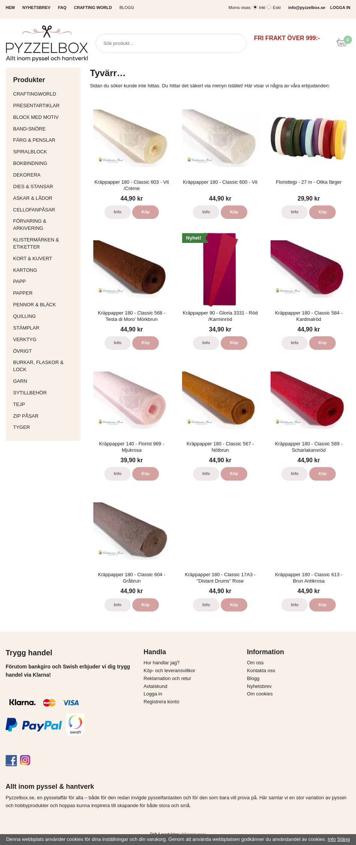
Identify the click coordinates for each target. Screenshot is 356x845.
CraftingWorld (45, 94)
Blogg (127, 7)
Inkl (262, 7)
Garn (45, 381)
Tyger (45, 427)
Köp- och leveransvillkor (169, 670)
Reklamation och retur (167, 678)
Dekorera (45, 175)
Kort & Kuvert (45, 258)
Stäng (343, 839)
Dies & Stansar (45, 186)
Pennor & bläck (45, 304)
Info (117, 212)
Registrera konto (161, 701)
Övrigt (22, 351)
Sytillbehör (45, 393)
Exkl (277, 7)
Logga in (153, 694)
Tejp (45, 404)
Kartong (45, 270)
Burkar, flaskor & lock (45, 366)
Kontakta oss (261, 670)
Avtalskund (155, 686)
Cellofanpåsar (34, 210)
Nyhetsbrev (259, 686)
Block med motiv (35, 117)
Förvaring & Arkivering (45, 224)
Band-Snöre (45, 129)
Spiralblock (30, 151)
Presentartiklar (45, 105)
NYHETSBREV (36, 7)
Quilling (45, 316)
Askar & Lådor (32, 198)
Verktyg (45, 339)
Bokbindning (45, 163)
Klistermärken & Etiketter (45, 243)
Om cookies (260, 694)
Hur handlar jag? (161, 662)
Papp (45, 281)
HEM (10, 7)
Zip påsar (26, 416)
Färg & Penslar (45, 140)
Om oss (255, 662)
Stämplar (45, 328)
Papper (45, 293)
